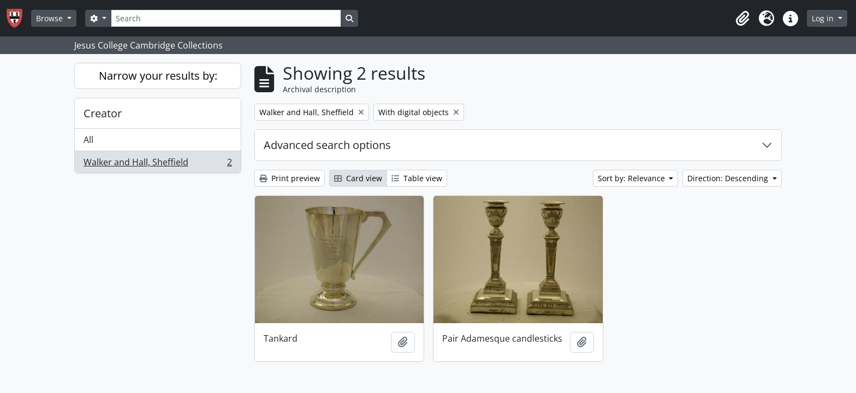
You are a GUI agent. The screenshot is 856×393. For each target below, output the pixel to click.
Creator (103, 113)
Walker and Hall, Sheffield (157, 164)
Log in (824, 18)
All (88, 140)
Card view (358, 178)
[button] (742, 19)
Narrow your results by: (158, 75)
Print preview (289, 178)
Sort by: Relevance (632, 178)
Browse (50, 18)
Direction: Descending (728, 178)
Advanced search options (327, 145)
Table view (416, 178)
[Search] (226, 18)
